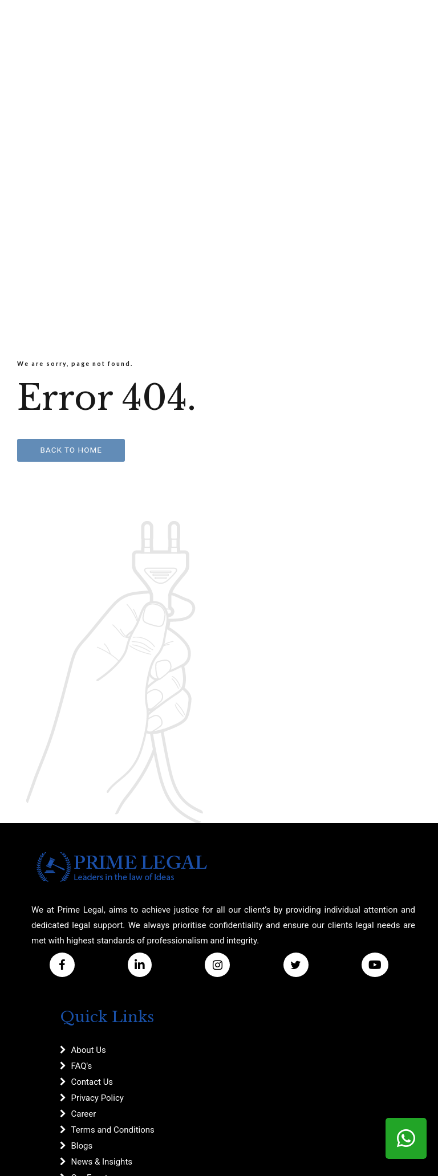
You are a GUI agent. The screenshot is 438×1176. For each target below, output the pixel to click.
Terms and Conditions (113, 1130)
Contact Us (92, 1082)
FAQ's (81, 1066)
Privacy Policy (97, 1098)
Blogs (82, 1146)
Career (83, 1114)
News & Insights (102, 1162)
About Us (88, 1050)
